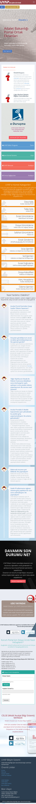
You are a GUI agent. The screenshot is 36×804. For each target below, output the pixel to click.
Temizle (6, 700)
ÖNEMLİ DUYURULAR (9, 67)
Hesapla (6, 684)
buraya (30, 366)
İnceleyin (31, 165)
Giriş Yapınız (7, 51)
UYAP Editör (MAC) (6, 783)
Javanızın (18, 88)
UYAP (3, 803)
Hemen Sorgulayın (18, 581)
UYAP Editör (4, 782)
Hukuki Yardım (5, 774)
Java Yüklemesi (5, 785)
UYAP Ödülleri (5, 780)
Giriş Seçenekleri (12, 7)
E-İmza (3, 770)
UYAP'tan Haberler (6, 775)
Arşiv (32, 155)
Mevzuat (3, 772)
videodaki (16, 78)
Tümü (32, 145)
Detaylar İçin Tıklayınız (18, 137)
